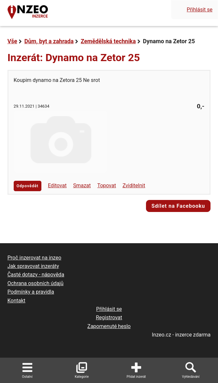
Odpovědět (27, 186)
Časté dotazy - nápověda (35, 274)
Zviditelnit (134, 185)
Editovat (57, 185)
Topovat (106, 185)
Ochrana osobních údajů (35, 283)
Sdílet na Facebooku (178, 206)
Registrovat (109, 317)
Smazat (82, 185)
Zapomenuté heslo (109, 326)
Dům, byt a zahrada (49, 41)
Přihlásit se (199, 10)
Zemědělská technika (108, 41)
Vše (12, 41)
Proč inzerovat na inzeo (34, 258)
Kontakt (16, 300)
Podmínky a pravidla (30, 292)
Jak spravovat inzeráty (33, 266)
